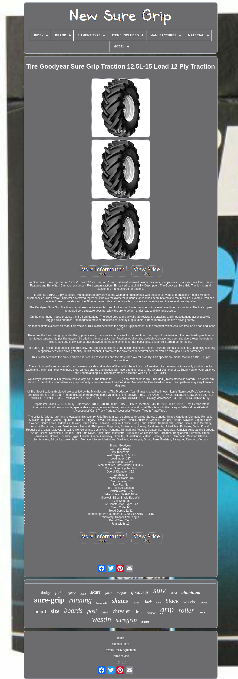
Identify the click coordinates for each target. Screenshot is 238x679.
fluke (59, 592)
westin (101, 619)
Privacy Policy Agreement (120, 650)
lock (148, 602)
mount (136, 602)
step (158, 602)
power (203, 612)
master (145, 621)
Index (120, 637)
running (80, 600)
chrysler (121, 611)
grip (167, 609)
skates (120, 600)
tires (138, 611)
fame (108, 593)
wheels (189, 601)
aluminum (191, 592)
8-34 (174, 593)
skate (95, 592)
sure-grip (49, 600)
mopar (121, 593)
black (171, 600)
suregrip (126, 619)
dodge (46, 592)
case (105, 612)
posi (92, 611)
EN (118, 662)
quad (83, 593)
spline (72, 593)
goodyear (140, 592)
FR (124, 662)
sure (159, 590)
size (55, 611)
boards (73, 610)
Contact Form (120, 644)
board (40, 611)
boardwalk (101, 603)
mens (203, 602)
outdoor (151, 613)
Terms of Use (120, 656)
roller (186, 610)
